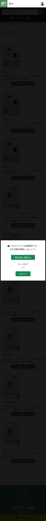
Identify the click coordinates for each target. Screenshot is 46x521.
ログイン (23, 273)
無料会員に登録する (23, 257)
